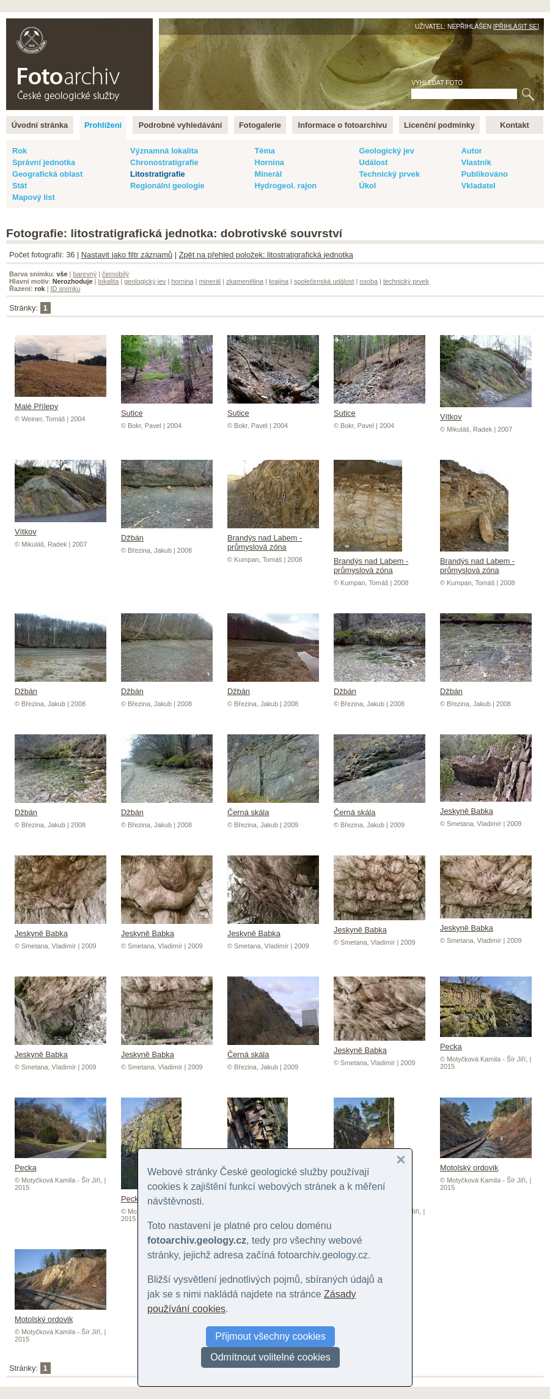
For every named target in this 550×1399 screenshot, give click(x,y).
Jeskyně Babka (486, 806)
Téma (264, 150)
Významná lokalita (164, 150)
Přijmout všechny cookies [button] (270, 1336)
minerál (210, 281)
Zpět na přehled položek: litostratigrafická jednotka (266, 254)
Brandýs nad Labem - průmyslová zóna (273, 538)
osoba (368, 281)
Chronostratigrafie (164, 162)
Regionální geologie (167, 185)
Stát (19, 185)
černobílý (115, 274)
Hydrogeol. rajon (285, 185)
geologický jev (145, 281)
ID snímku (66, 288)
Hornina (269, 162)
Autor (471, 150)
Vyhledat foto (437, 82)
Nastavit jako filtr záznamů (126, 254)
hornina (182, 281)
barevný (85, 274)
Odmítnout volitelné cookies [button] (270, 1357)
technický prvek (406, 281)
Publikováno (484, 174)
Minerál (268, 174)
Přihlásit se (516, 26)
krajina (278, 281)
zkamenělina (244, 281)
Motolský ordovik (486, 1163)
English (138, 24)
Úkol (367, 185)
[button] (401, 1160)
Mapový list (33, 197)
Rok (19, 150)
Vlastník (476, 162)
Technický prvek (389, 174)
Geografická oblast (47, 174)
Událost (373, 162)
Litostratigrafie (157, 174)
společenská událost (324, 281)
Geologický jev (386, 150)
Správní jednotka (43, 162)
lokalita (108, 281)
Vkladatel (478, 185)
